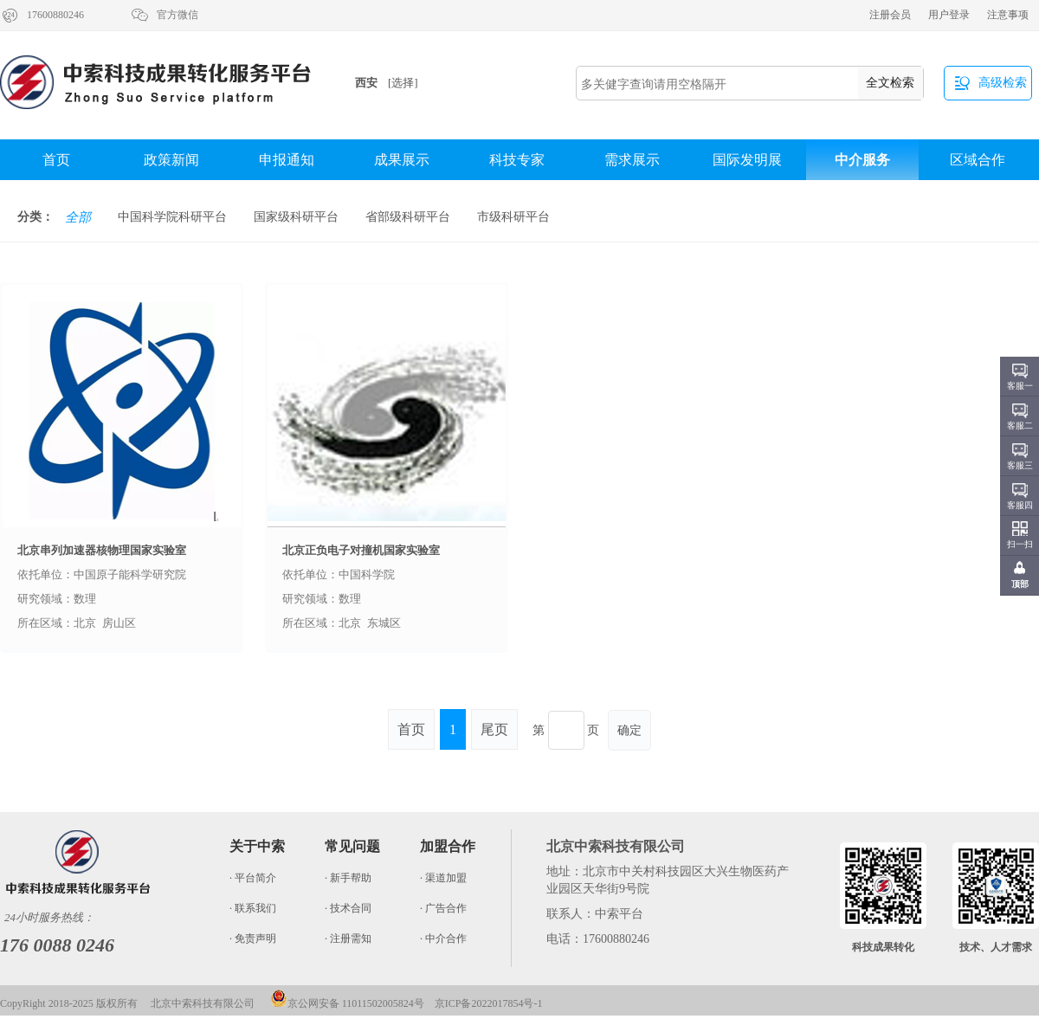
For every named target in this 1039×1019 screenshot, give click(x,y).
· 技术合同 (348, 908)
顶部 (1020, 584)
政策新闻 (171, 159)
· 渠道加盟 (443, 878)
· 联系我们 (252, 908)
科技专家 (517, 159)
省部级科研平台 (407, 216)
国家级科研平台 (296, 216)
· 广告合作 (443, 908)
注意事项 (1008, 15)
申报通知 (286, 159)
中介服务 (862, 159)
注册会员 (890, 15)
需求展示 (632, 159)
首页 (56, 159)
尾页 (494, 729)
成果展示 (401, 159)
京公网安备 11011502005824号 (347, 1003)
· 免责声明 (252, 938)
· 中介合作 (443, 938)
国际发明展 (747, 159)
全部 (78, 217)
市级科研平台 (513, 216)
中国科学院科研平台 (172, 216)
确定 (629, 730)
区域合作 (977, 159)
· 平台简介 (252, 878)
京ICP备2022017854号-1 (489, 1003)
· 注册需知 (348, 938)
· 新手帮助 (348, 878)
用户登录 (949, 15)
